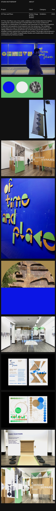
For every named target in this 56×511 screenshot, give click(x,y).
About (31, 2)
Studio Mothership (8, 2)
